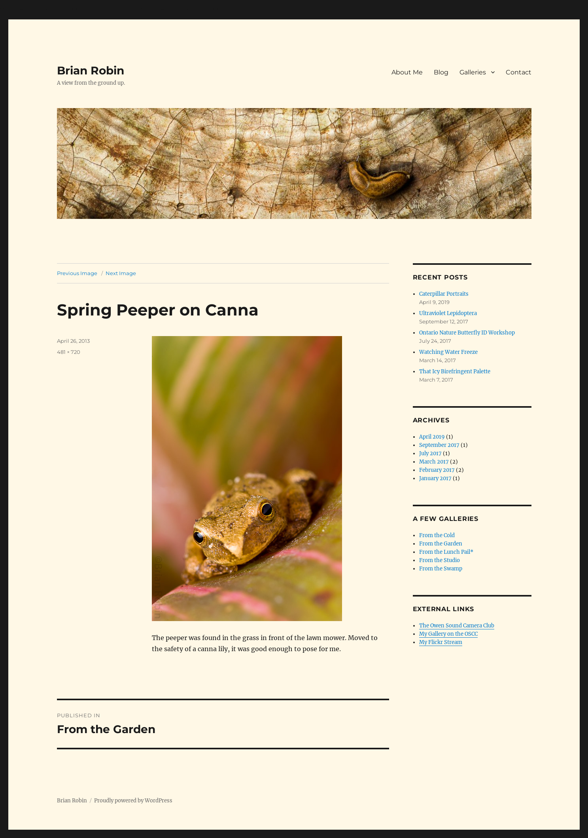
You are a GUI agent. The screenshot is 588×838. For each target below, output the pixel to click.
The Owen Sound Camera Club (456, 625)
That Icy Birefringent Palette (454, 371)
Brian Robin (90, 70)
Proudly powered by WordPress (133, 800)
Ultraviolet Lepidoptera (448, 313)
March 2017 (434, 461)
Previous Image (77, 273)
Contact (518, 72)
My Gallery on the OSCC (448, 634)
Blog (441, 72)
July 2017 (430, 453)
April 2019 (432, 436)
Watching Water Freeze (448, 352)
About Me (407, 72)
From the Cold (437, 535)
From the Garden (440, 543)
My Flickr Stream (440, 642)
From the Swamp (440, 568)
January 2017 (435, 478)
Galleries (472, 72)
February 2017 (437, 470)
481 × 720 (68, 352)
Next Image (121, 273)
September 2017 (439, 445)
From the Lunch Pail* (446, 552)
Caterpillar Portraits (444, 294)
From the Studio (439, 560)
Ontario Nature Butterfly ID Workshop (467, 332)
